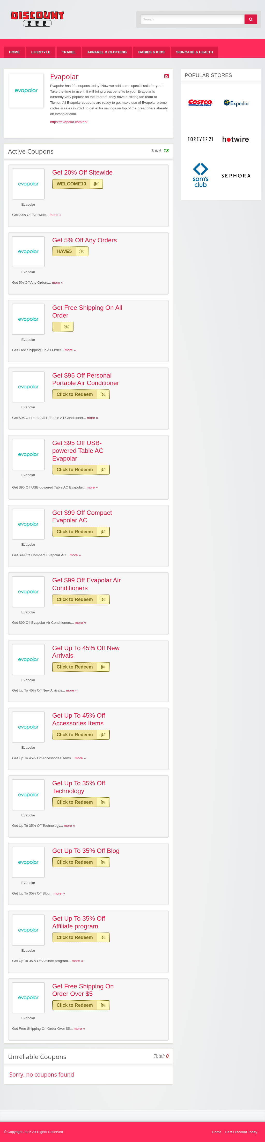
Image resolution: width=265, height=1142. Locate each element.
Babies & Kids (151, 52)
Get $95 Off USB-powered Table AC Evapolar (78, 450)
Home (14, 52)
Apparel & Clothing (107, 52)
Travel (69, 52)
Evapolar (28, 204)
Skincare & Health (194, 52)
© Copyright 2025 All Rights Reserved (33, 1132)
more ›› (55, 215)
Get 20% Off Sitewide (82, 172)
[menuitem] (14, 52)
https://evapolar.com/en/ (68, 122)
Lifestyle (40, 52)
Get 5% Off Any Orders (84, 240)
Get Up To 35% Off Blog (86, 850)
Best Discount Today (241, 1132)
